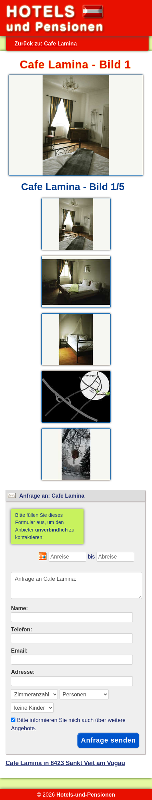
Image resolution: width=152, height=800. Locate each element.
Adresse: (23, 672)
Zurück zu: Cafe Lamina (45, 43)
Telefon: (21, 629)
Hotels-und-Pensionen (85, 794)
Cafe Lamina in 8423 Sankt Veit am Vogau (65, 763)
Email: (19, 650)
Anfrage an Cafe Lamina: (76, 585)
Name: (19, 608)
